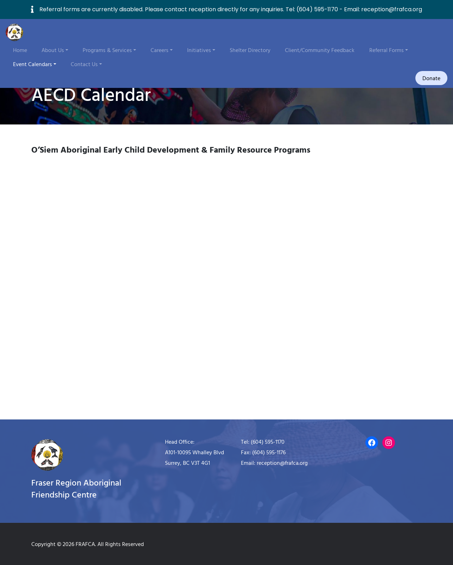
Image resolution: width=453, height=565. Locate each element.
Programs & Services (107, 50)
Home (20, 50)
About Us (53, 50)
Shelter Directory (250, 50)
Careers (159, 50)
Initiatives (199, 50)
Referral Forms (386, 50)
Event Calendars (32, 64)
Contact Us (84, 64)
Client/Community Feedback (320, 50)
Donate (431, 78)
